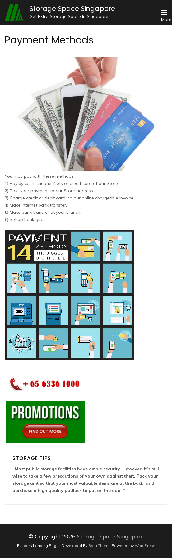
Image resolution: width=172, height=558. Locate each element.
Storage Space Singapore (72, 8)
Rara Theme (100, 545)
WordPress (145, 545)
